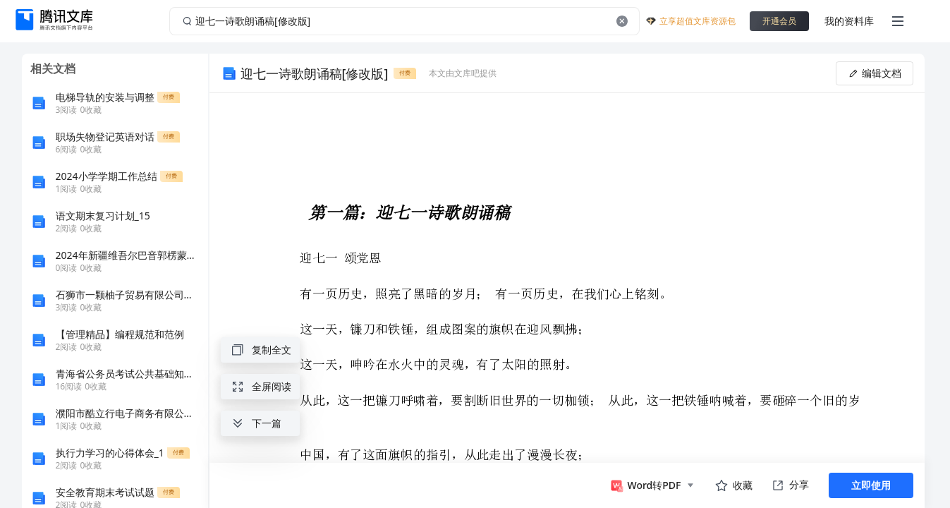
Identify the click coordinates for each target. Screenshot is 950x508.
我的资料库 (849, 21)
